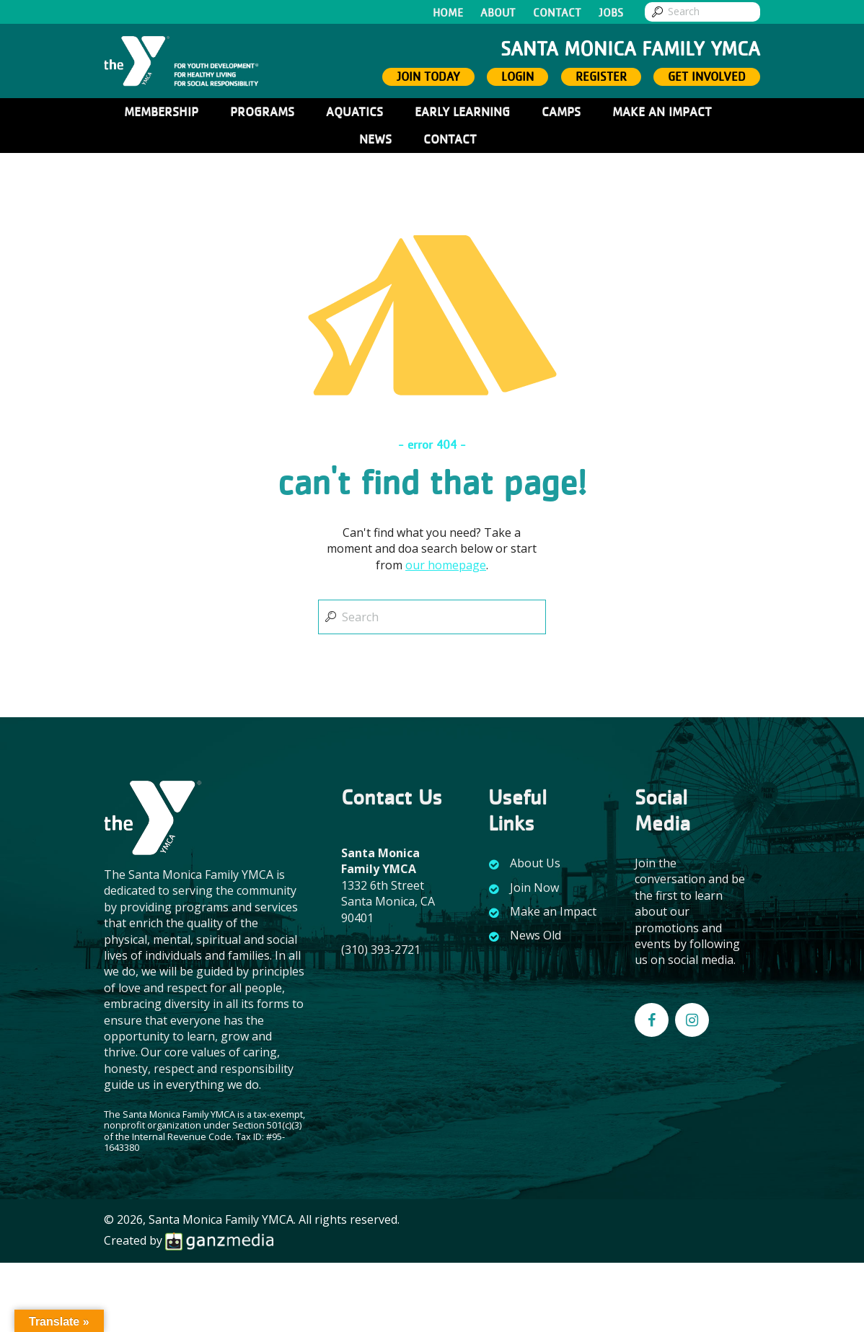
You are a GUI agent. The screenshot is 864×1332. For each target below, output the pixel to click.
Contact (557, 13)
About (498, 13)
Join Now (534, 887)
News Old (535, 935)
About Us (535, 863)
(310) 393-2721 (380, 950)
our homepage (445, 565)
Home (448, 13)
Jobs (611, 13)
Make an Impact (553, 911)
